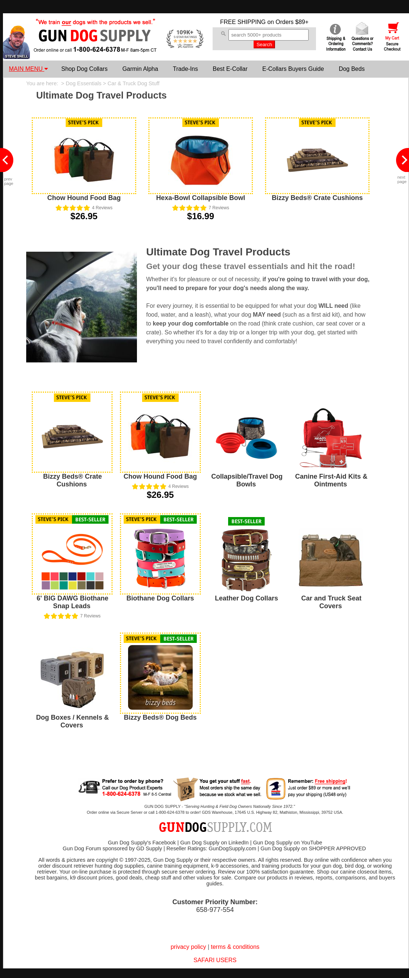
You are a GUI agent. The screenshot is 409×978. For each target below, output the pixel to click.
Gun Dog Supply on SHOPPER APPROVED (313, 848)
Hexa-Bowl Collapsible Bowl (200, 198)
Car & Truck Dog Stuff (133, 83)
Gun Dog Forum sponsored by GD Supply (112, 848)
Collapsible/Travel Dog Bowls (246, 480)
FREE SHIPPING (243, 22)
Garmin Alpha (140, 69)
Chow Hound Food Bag (84, 198)
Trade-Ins (185, 69)
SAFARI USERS (214, 960)
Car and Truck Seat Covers (331, 602)
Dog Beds (352, 69)
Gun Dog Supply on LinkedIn (214, 843)
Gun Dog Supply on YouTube (287, 843)
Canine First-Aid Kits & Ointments (331, 480)
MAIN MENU (28, 69)
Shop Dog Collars (84, 69)
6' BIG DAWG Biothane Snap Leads (72, 602)
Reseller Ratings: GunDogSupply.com (211, 848)
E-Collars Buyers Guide (293, 69)
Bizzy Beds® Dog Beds (160, 717)
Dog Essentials (84, 83)
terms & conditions (235, 947)
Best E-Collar (230, 69)
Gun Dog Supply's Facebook (142, 843)
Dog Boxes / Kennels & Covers (72, 721)
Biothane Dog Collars (160, 598)
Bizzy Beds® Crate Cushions (317, 198)
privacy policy (188, 947)
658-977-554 (215, 909)
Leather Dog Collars (246, 598)
